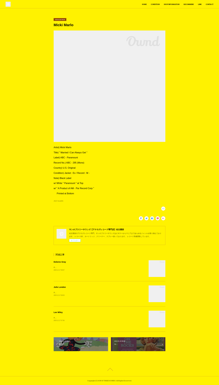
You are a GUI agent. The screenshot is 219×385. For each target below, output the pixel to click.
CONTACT (209, 4)
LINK (200, 4)
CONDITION (155, 4)
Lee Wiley (58, 312)
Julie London (60, 287)
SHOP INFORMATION (171, 4)
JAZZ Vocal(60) (58, 201)
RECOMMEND (189, 4)
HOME (144, 4)
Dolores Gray (60, 262)
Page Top (109, 369)
